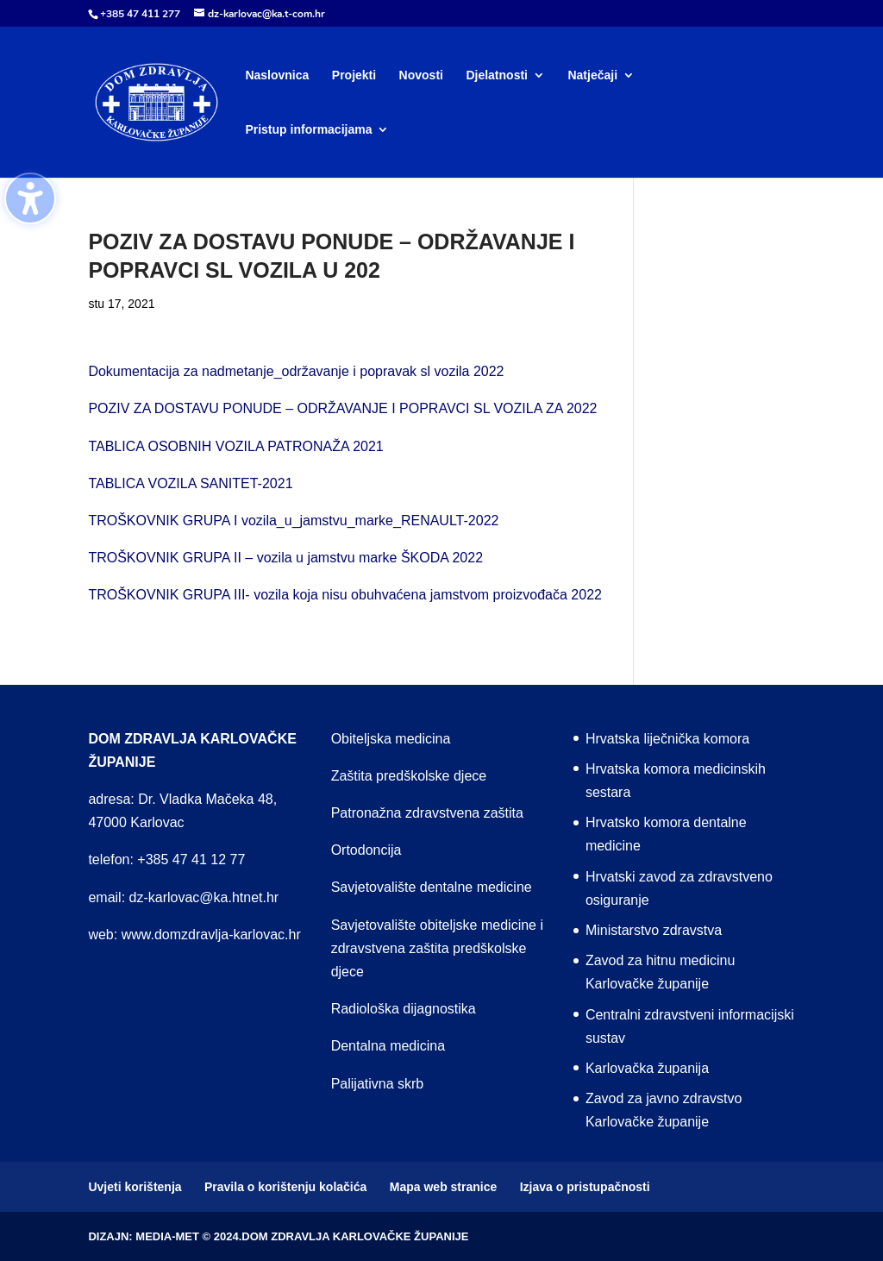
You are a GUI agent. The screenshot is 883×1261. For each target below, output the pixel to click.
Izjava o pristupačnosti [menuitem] (585, 1187)
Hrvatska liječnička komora (667, 738)
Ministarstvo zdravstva (654, 930)
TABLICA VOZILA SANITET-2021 (190, 483)
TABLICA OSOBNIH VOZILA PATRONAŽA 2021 (235, 446)
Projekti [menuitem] (354, 75)
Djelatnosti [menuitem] (497, 75)
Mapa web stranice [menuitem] (444, 1187)
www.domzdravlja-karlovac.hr (211, 934)
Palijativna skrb (377, 1083)
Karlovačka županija (647, 1068)
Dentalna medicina (388, 1045)
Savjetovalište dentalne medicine (431, 887)
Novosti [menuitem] (421, 75)
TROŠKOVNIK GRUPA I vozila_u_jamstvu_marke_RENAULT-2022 (293, 520)
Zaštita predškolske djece (409, 776)
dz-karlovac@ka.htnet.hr (204, 897)
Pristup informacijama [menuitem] (308, 129)
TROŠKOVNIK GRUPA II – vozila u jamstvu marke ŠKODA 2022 (285, 557)
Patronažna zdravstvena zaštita (427, 813)
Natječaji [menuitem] (592, 75)
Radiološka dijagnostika (403, 1008)
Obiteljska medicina (391, 738)
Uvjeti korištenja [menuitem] (134, 1187)
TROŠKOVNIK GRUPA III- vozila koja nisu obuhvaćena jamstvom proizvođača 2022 (345, 594)
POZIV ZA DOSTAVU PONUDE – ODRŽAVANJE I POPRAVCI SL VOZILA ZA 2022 (342, 408)
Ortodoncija (366, 850)
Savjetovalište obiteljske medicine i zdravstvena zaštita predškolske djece (437, 948)
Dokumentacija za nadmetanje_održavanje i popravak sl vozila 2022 (296, 371)
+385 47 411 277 (140, 14)
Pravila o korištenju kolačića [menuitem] (285, 1187)
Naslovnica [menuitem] (277, 75)
